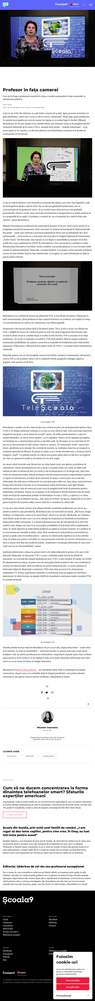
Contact (52, 925)
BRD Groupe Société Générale (24, 980)
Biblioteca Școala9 (11, 935)
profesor (30, 756)
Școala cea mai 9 (11, 932)
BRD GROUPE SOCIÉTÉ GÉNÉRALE (45, 982)
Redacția (53, 922)
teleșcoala (11, 756)
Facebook (7, 950)
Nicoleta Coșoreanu (47, 727)
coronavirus (48, 756)
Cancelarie (8, 925)
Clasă (5, 919)
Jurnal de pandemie (27, 670)
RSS (5, 960)
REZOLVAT (8, 928)
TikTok (6, 957)
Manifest (53, 919)
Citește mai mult (15, 815)
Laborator (7, 922)
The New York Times (71, 807)
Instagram (8, 954)
